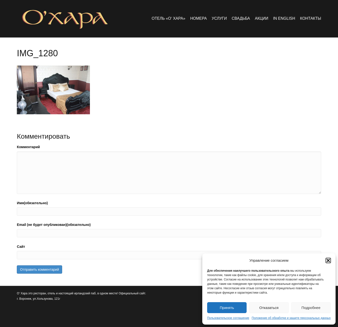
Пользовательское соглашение (228, 318)
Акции (261, 18)
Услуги (219, 18)
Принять (227, 308)
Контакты (310, 18)
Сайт (21, 247)
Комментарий (28, 147)
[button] (328, 260)
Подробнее (310, 308)
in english (284, 18)
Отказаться (269, 308)
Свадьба (241, 18)
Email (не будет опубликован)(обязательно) (54, 225)
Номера (198, 18)
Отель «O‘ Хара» (168, 18)
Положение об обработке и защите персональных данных (291, 318)
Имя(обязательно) (32, 203)
